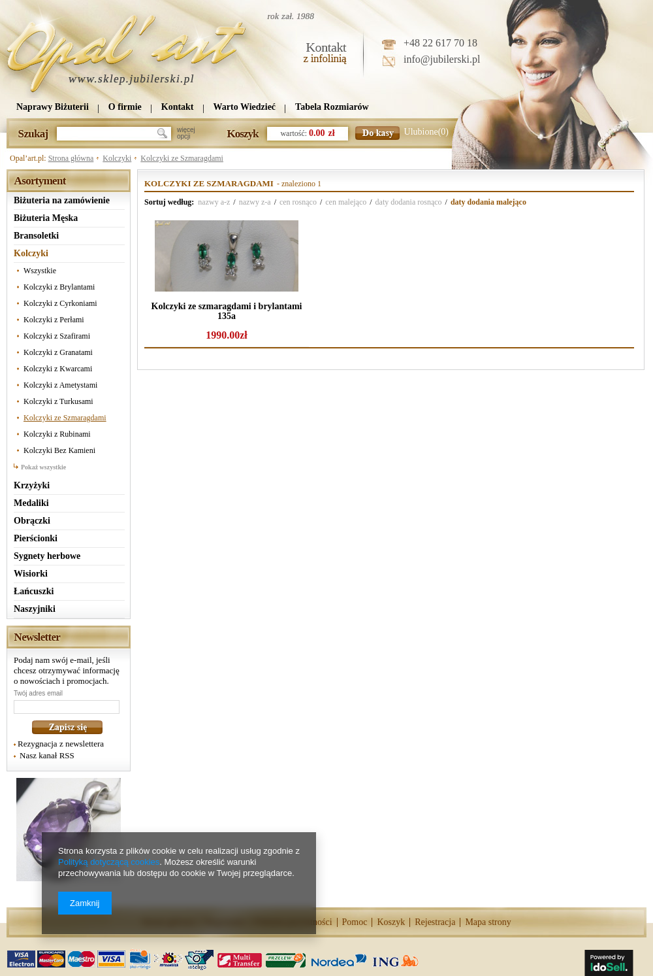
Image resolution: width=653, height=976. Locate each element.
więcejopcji (186, 133)
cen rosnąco (298, 202)
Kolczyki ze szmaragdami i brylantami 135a (226, 311)
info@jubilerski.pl (442, 59)
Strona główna (71, 158)
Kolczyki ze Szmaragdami (181, 158)
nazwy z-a (255, 202)
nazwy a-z (214, 202)
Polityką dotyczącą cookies (108, 862)
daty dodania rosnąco (408, 202)
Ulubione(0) (426, 132)
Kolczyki (117, 158)
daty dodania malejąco (488, 202)
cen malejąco (345, 202)
